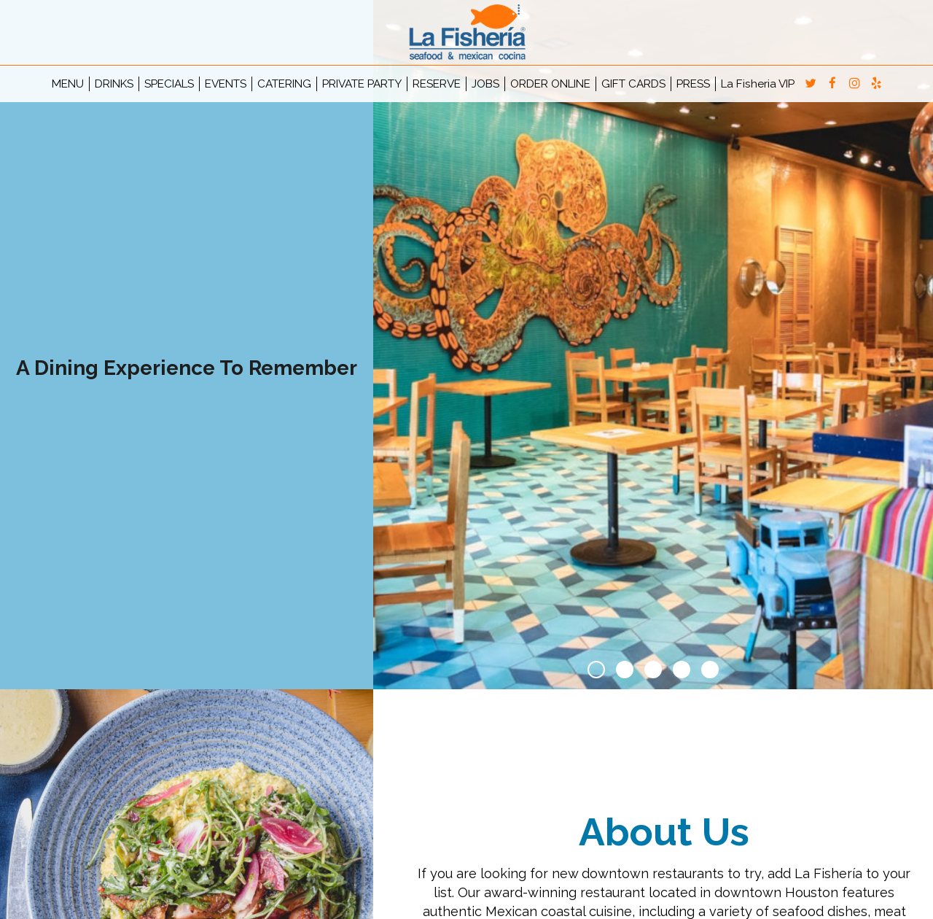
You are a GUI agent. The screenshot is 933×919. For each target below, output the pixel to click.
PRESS (693, 83)
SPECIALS (169, 83)
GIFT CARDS (633, 83)
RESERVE (437, 83)
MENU (68, 83)
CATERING (284, 83)
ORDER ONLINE (550, 83)
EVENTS (225, 83)
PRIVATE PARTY (362, 83)
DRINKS (114, 83)
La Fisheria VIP (758, 83)
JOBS (485, 83)
